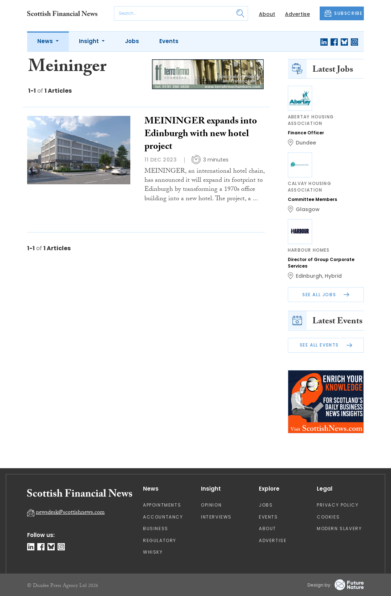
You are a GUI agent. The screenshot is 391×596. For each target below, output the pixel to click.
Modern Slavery (339, 528)
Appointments (162, 505)
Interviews (216, 517)
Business (155, 528)
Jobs (132, 41)
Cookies (328, 517)
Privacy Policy (337, 505)
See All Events (326, 345)
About (267, 14)
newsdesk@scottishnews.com (70, 513)
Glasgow (308, 209)
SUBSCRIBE (343, 13)
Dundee (306, 142)
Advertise (297, 14)
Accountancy (163, 517)
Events (168, 41)
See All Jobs (325, 294)
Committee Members (312, 199)
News (45, 41)
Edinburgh (309, 276)
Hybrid (333, 276)
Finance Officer (306, 133)
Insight (89, 41)
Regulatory (159, 540)
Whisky (153, 552)
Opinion (211, 505)
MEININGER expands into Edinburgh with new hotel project (200, 134)
